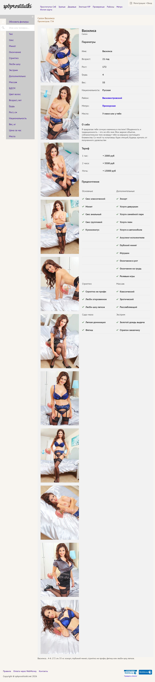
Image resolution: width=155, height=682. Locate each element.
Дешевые (72, 6)
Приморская (109, 105)
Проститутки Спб (48, 6)
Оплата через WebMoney (25, 671)
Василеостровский (112, 97)
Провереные (98, 6)
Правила (7, 671)
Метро (120, 6)
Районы (110, 6)
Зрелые (61, 6)
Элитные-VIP (84, 6)
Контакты (43, 671)
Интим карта (46, 9)
